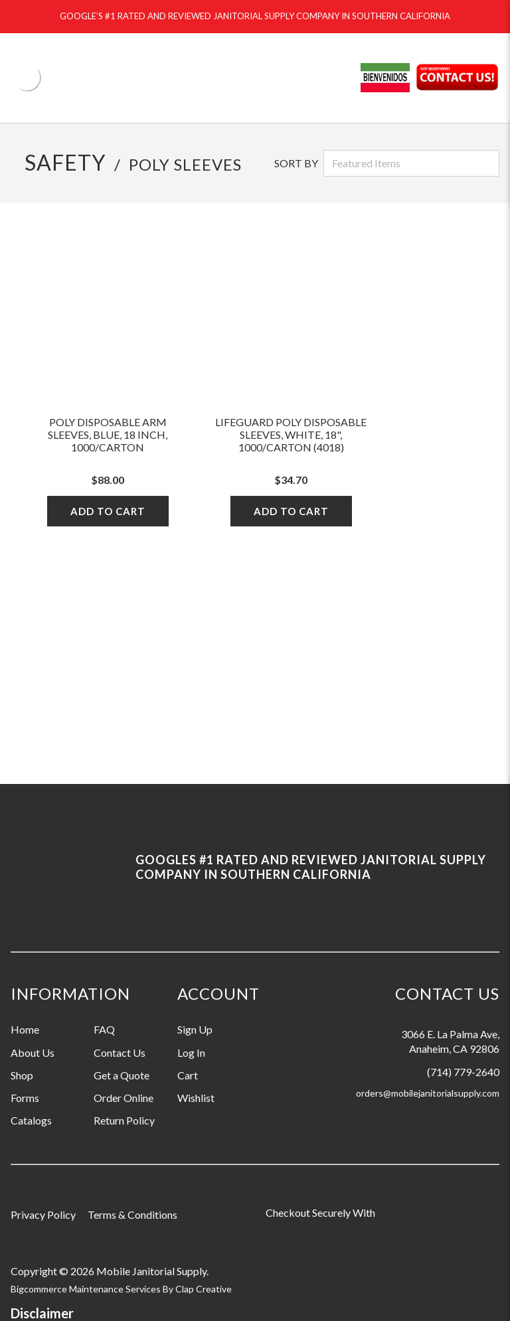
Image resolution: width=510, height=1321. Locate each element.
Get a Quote (121, 1075)
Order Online (123, 1097)
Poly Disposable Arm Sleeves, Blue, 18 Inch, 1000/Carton (107, 434)
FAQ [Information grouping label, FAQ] (104, 1029)
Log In (191, 1052)
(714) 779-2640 (463, 1071)
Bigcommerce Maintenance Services (87, 1288)
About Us (32, 1052)
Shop (22, 1075)
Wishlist (195, 1097)
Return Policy (124, 1120)
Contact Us (119, 1052)
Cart (187, 1075)
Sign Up (194, 1029)
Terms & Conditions (132, 1214)
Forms (25, 1097)
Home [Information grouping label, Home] (25, 1029)
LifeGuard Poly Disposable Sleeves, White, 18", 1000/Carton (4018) (291, 434)
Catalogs (31, 1120)
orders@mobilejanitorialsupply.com (427, 1093)
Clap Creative (203, 1288)
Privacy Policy (43, 1214)
